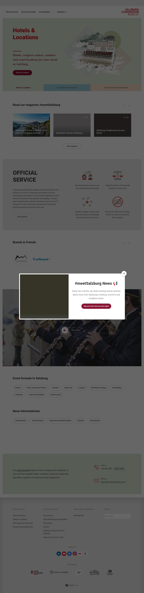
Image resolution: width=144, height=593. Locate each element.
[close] (124, 273)
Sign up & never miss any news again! (96, 306)
